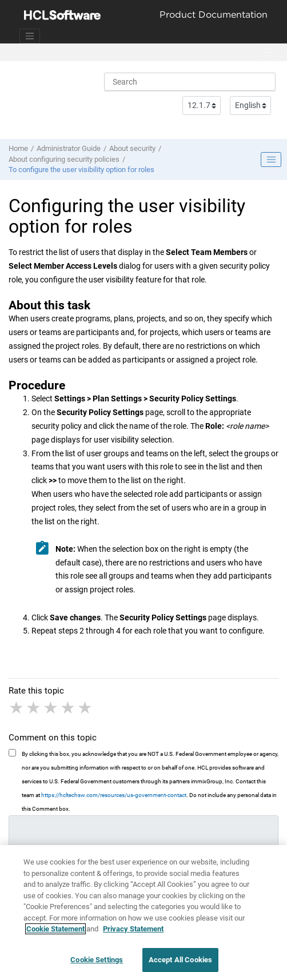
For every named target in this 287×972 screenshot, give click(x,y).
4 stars (68, 708)
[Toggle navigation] (29, 36)
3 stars (51, 708)
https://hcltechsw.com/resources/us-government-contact (113, 795)
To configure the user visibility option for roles (81, 169)
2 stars (34, 708)
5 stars (85, 708)
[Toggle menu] (268, 52)
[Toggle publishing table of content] (271, 159)
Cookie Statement (55, 934)
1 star (17, 708)
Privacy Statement (133, 934)
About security (132, 148)
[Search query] (190, 82)
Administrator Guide (69, 148)
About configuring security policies (64, 159)
